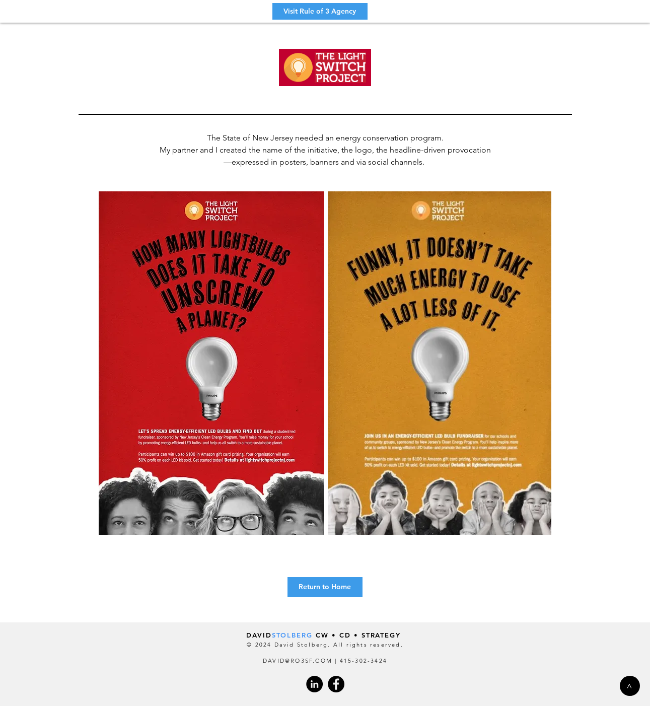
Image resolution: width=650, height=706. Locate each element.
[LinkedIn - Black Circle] (314, 684)
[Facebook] (336, 684)
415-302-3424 (363, 660)
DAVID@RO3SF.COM (297, 660)
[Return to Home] (325, 587)
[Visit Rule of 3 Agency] (320, 11)
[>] (630, 686)
